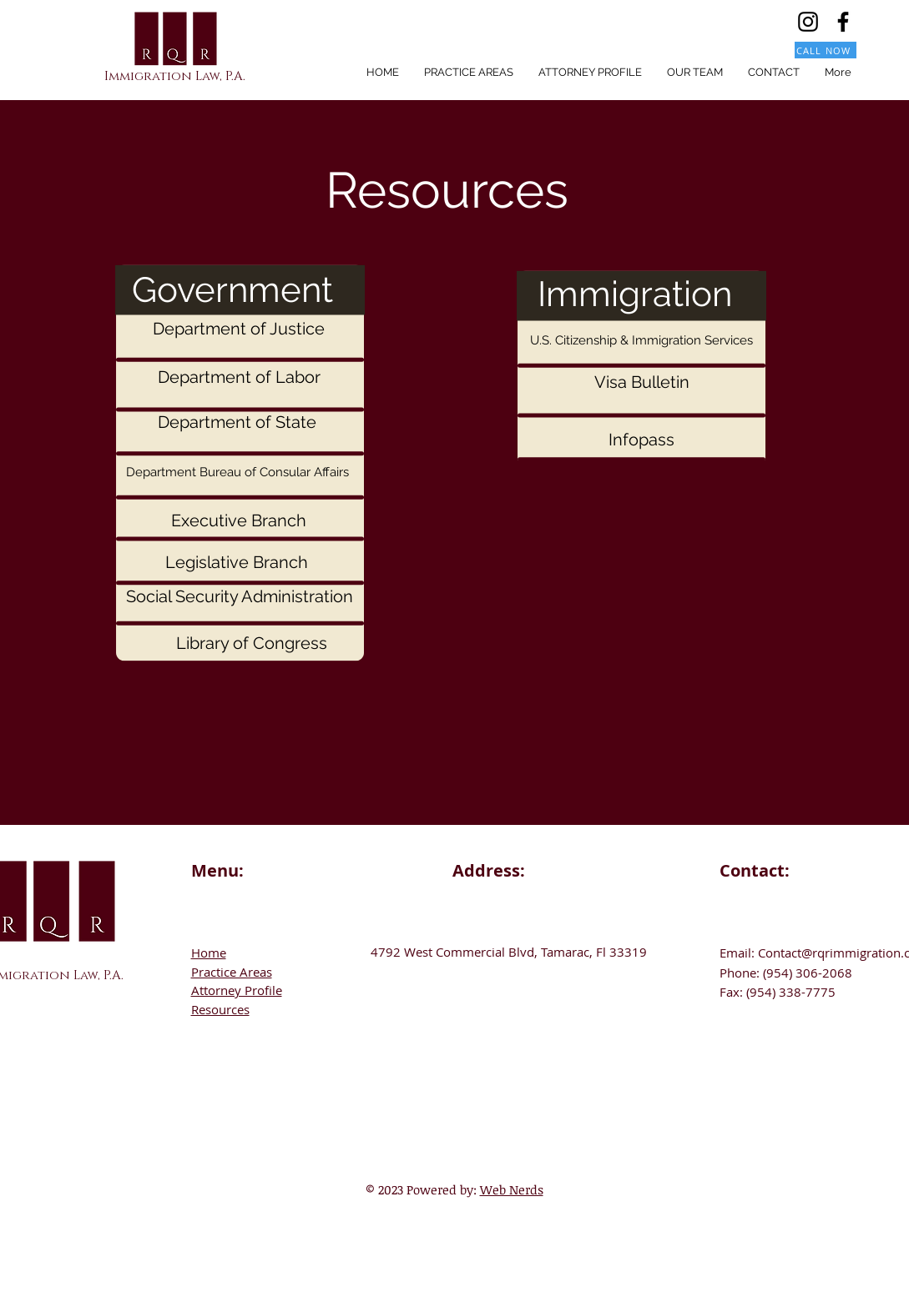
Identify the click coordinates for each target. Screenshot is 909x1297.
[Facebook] (843, 21)
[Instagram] (808, 21)
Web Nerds (511, 1189)
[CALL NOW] (825, 50)
